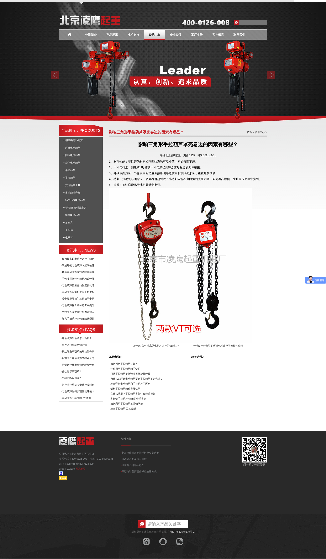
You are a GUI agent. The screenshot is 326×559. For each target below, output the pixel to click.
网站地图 (80, 468)
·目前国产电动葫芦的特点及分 (77, 358)
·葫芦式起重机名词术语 (74, 344)
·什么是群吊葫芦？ (71, 371)
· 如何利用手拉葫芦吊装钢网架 (126, 403)
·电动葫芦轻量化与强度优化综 (77, 285)
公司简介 (91, 34)
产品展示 (112, 34)
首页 (249, 132)
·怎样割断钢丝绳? (71, 378)
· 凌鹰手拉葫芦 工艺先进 (122, 408)
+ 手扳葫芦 (69, 177)
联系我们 (239, 34)
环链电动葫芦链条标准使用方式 (139, 471)
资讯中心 (154, 34)
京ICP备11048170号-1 (182, 531)
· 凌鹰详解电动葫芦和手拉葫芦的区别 (129, 383)
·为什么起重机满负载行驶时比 (77, 384)
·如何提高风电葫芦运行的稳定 (77, 258)
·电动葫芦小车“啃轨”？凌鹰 (76, 398)
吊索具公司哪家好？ (132, 465)
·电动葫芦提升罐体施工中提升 (77, 305)
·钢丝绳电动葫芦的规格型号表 (77, 351)
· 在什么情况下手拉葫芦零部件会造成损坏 (132, 393)
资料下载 (126, 438)
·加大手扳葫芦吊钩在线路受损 (77, 318)
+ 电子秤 (68, 237)
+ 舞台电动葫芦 (71, 215)
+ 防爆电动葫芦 (71, 155)
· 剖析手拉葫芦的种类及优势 (124, 388)
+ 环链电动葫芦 (71, 147)
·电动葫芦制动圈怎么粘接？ (76, 338)
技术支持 (133, 34)
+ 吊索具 (68, 222)
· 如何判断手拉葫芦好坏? (123, 363)
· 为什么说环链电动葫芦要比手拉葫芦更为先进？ (136, 378)
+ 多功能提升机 (71, 192)
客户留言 (218, 34)
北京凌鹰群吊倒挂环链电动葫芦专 (140, 452)
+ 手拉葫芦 (69, 170)
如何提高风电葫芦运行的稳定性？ (160, 345)
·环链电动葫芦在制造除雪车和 (77, 272)
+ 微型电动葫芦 (71, 162)
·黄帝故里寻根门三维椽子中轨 (77, 298)
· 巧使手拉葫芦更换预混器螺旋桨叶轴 (129, 373)
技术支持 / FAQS (81, 330)
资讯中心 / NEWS (81, 250)
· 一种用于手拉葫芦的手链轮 (124, 368)
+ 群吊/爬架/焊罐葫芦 (75, 207)
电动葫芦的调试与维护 (134, 459)
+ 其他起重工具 (71, 185)
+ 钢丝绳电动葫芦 (73, 140)
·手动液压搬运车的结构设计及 (77, 278)
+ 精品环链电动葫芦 (74, 200)
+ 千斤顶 (68, 230)
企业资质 (176, 34)
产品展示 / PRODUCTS (80, 130)
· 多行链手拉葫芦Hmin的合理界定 (127, 398)
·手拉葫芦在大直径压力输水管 (77, 312)
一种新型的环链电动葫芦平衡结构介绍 (222, 345)
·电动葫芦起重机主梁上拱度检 (77, 292)
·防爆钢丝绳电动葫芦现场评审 (77, 364)
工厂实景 (197, 34)
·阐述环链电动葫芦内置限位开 (77, 265)
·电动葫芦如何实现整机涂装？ (77, 391)
